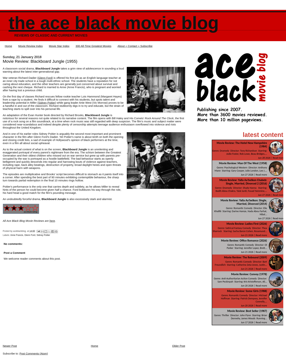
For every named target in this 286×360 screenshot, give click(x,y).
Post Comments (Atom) (34, 353)
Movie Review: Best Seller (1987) (247, 311)
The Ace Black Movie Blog (114, 23)
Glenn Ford (45, 77)
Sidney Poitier (46, 102)
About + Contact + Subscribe (134, 46)
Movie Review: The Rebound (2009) (245, 257)
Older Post (178, 345)
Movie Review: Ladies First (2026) (247, 223)
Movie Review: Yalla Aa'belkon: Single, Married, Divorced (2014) (244, 202)
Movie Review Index (30, 46)
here (52, 220)
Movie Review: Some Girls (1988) (247, 291)
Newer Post (10, 345)
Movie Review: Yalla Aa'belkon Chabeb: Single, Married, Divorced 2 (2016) (243, 181)
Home (8, 46)
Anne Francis (16, 235)
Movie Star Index (59, 46)
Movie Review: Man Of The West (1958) (243, 163)
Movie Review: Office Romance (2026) (244, 240)
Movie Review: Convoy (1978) (249, 274)
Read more (278, 157)
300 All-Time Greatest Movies (93, 46)
